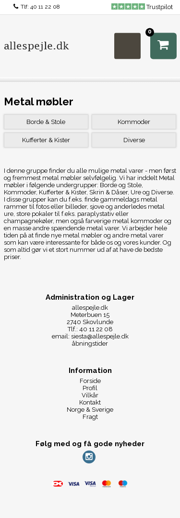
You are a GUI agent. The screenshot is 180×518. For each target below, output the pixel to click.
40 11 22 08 (45, 6)
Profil (90, 388)
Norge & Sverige (90, 409)
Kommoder (134, 121)
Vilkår (90, 395)
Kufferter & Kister (46, 140)
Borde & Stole (45, 121)
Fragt (90, 416)
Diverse (134, 140)
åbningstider (90, 343)
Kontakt (90, 402)
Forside (90, 380)
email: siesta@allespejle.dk (90, 336)
